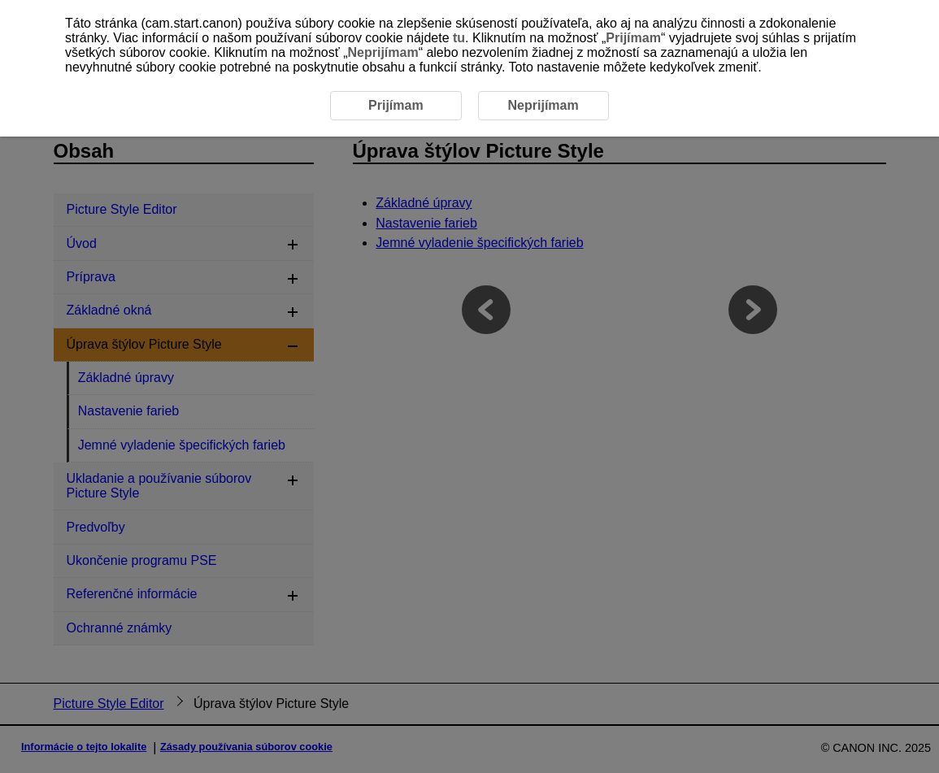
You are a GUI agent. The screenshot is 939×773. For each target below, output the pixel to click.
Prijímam (633, 38)
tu (459, 38)
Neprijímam (382, 52)
